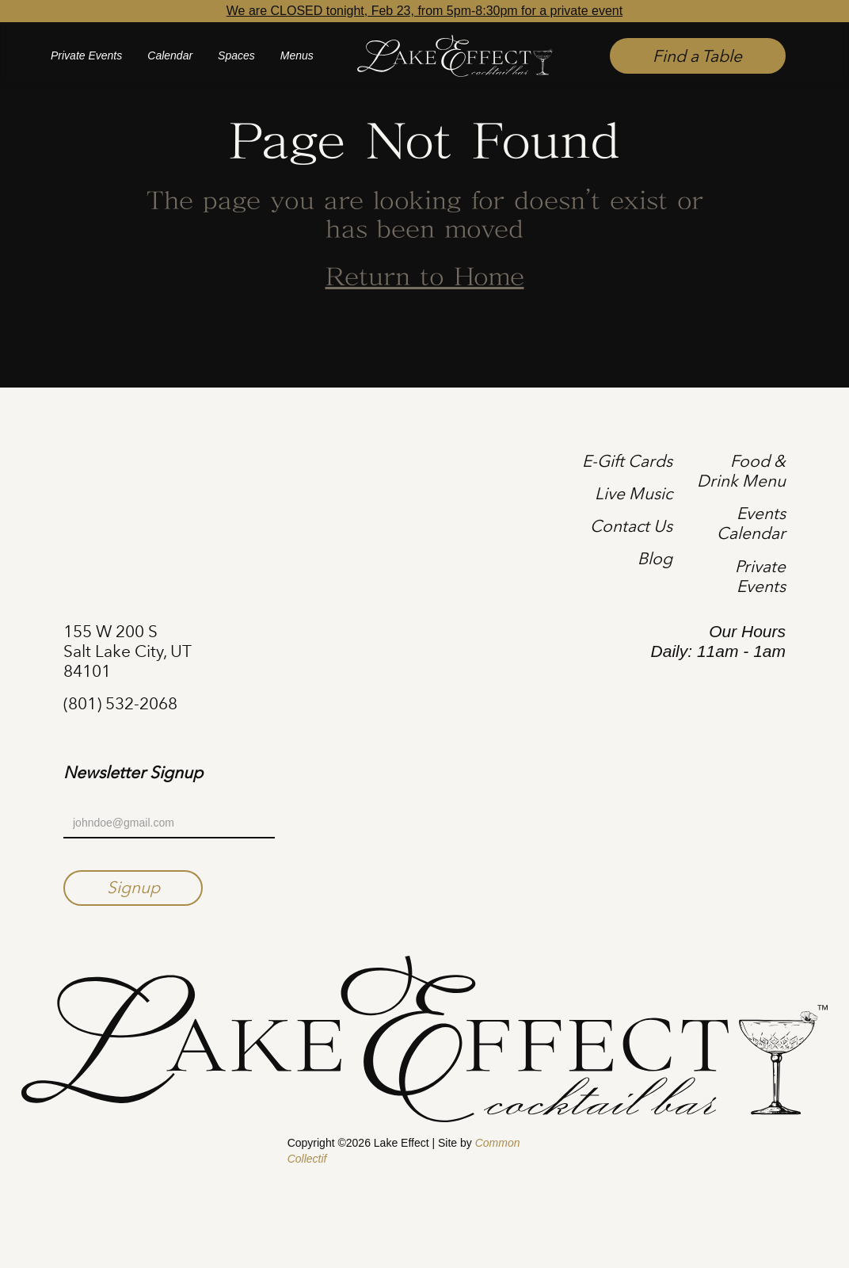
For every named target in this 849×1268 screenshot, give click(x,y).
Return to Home (425, 278)
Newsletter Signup (133, 773)
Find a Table (697, 56)
